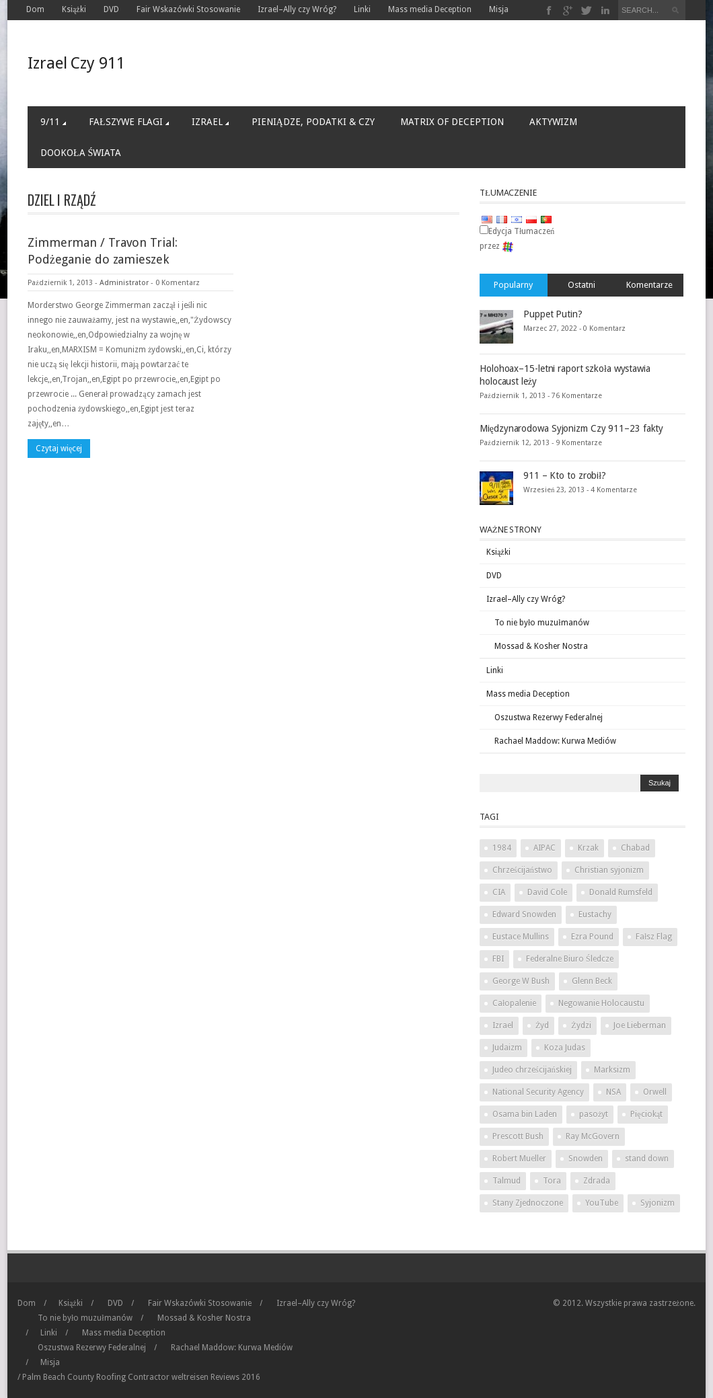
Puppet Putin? (553, 314)
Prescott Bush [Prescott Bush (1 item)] (517, 1136)
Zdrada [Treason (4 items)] (596, 1181)
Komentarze (649, 285)
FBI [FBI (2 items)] (498, 959)
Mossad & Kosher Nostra (541, 646)
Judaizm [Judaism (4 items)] (507, 1047)
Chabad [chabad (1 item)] (635, 848)
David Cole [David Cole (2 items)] (547, 892)
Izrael (210, 121)
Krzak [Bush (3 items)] (588, 848)
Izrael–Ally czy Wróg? (297, 9)
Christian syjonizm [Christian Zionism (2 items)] (609, 870)
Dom (35, 9)
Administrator (124, 282)
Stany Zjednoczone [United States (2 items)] (527, 1203)
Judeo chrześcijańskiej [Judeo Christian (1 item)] (532, 1070)
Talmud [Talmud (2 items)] (506, 1181)
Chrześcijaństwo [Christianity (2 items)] (522, 870)
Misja (499, 9)
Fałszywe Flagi (129, 121)
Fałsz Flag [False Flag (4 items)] (654, 936)
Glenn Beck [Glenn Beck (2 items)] (592, 981)
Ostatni (581, 285)
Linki (362, 9)
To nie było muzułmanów (541, 622)
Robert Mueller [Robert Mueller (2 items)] (519, 1158)
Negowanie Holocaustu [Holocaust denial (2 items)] (601, 1003)
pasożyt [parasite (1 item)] (593, 1114)
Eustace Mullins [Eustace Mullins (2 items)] (520, 936)
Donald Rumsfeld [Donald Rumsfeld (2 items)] (620, 892)
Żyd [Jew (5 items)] (542, 1025)
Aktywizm (553, 121)
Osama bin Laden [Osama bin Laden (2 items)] (524, 1114)
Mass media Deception (430, 9)
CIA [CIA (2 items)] (498, 892)
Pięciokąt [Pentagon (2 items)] (646, 1114)
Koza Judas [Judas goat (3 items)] (564, 1047)
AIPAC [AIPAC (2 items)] (544, 848)
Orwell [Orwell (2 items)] (655, 1092)
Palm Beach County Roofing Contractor (96, 1377)
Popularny (513, 285)
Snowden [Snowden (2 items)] (585, 1158)
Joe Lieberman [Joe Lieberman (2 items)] (639, 1025)
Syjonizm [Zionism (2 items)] (657, 1203)
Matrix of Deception (452, 121)
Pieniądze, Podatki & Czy (313, 121)
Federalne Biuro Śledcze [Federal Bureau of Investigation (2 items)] (569, 959)
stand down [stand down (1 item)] (647, 1158)
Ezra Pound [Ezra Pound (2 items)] (592, 936)
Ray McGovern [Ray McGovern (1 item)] (593, 1136)
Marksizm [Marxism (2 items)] (612, 1070)
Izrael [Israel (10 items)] (502, 1025)
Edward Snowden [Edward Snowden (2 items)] (524, 914)
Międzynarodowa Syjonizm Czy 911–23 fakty (571, 428)
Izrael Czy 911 (76, 63)
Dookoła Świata (80, 152)
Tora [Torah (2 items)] (552, 1181)
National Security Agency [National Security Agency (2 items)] (538, 1092)
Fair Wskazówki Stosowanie (188, 9)
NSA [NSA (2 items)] (613, 1092)
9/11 (53, 121)
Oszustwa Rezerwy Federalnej (548, 717)
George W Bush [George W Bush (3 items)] (521, 981)
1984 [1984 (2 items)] (501, 848)
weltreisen (190, 1377)
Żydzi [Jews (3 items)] (581, 1025)
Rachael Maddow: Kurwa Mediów (555, 741)
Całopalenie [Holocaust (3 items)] (514, 1003)
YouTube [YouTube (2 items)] (601, 1203)
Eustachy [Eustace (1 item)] (594, 914)
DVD (111, 9)
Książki (74, 9)
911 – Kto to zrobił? (564, 475)
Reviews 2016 (235, 1377)
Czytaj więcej (59, 448)
